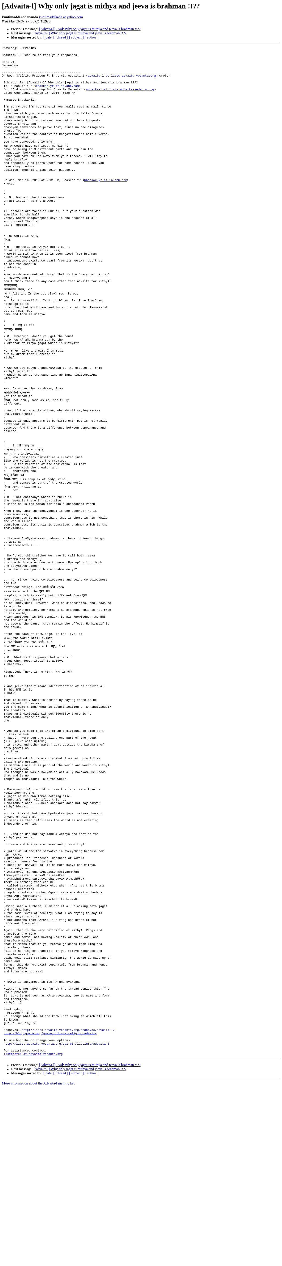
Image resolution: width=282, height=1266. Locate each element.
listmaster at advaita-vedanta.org (33, 1232)
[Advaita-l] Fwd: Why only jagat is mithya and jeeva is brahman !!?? (90, 29)
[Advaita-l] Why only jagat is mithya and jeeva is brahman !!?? (80, 33)
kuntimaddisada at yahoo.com (61, 17)
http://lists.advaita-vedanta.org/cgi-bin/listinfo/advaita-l (56, 1220)
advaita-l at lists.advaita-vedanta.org (122, 82)
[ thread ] (61, 37)
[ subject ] (76, 37)
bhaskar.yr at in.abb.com (57, 94)
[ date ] (48, 37)
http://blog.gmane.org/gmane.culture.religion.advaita (50, 1208)
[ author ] (91, 37)
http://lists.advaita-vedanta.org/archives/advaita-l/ (68, 1204)
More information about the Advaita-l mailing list (38, 1262)
